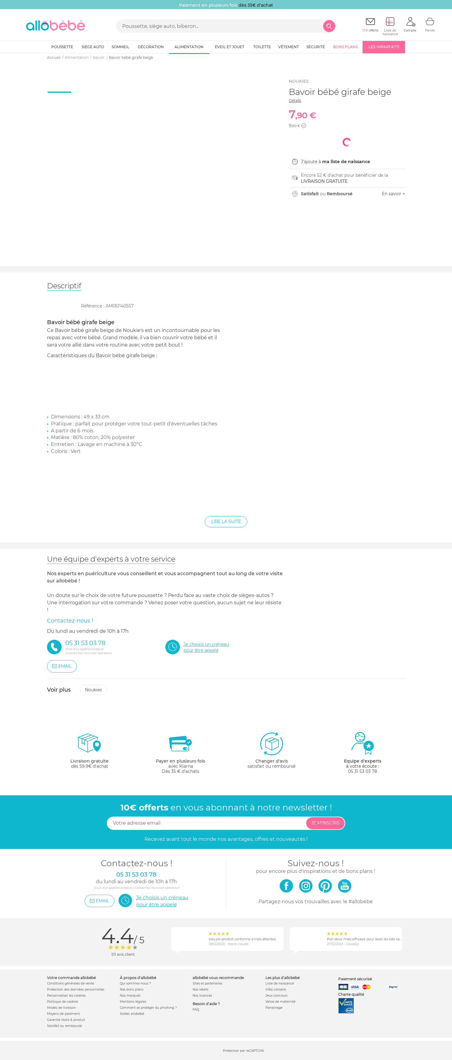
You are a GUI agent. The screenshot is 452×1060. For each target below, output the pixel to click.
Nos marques (130, 996)
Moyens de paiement (63, 1014)
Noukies (93, 690)
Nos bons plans (131, 989)
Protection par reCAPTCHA (243, 1051)
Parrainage (273, 1008)
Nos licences (202, 996)
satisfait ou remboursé (271, 750)
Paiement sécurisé (355, 979)
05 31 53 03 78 (362, 771)
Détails (295, 100)
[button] (303, 125)
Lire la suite (226, 521)
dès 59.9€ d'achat (89, 752)
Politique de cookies (62, 1002)
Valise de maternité (280, 1002)
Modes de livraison (61, 1008)
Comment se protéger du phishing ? (148, 1008)
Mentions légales (133, 1002)
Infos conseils (275, 989)
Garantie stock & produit (66, 1020)
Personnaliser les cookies (66, 996)
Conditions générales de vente (70, 983)
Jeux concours (276, 996)
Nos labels (200, 989)
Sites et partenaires (207, 983)
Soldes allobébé (132, 1014)
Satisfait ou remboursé (64, 1026)
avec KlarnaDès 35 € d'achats (180, 752)
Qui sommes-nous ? (135, 983)
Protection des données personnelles (75, 989)
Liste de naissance (279, 983)
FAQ (196, 1009)
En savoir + (393, 193)
